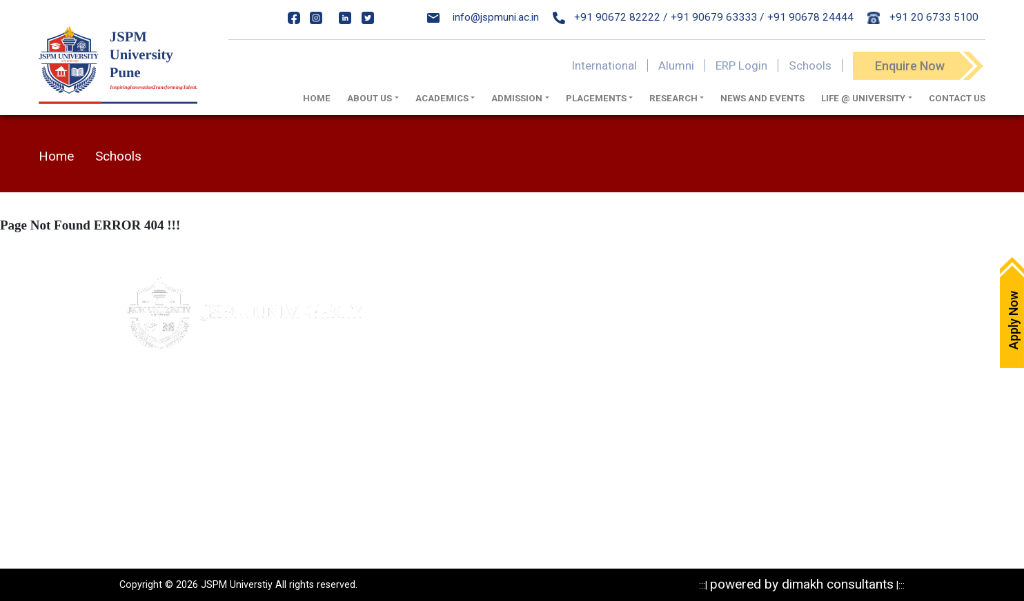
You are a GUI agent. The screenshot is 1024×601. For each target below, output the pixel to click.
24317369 (257, 484)
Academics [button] (442, 98)
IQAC (467, 404)
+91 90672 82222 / (610, 17)
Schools (810, 65)
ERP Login (741, 65)
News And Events (762, 98)
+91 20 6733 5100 (922, 17)
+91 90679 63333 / (717, 17)
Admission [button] (516, 98)
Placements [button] (596, 98)
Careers (473, 380)
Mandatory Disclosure (640, 307)
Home (317, 98)
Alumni (676, 65)
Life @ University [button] (863, 98)
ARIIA (468, 476)
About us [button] (369, 98)
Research (611, 428)
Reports (607, 476)
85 (244, 456)
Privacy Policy (621, 331)
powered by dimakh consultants (802, 584)
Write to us (480, 355)
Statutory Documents (639, 355)
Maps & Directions (498, 331)
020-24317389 (192, 484)
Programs (612, 404)
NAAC (468, 428)
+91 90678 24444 (810, 17)
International (604, 65)
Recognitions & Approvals (649, 380)
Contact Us (957, 98)
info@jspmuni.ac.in (483, 17)
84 (227, 456)
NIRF (466, 452)
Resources (614, 452)
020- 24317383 (178, 456)
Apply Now (480, 307)
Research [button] (673, 98)
